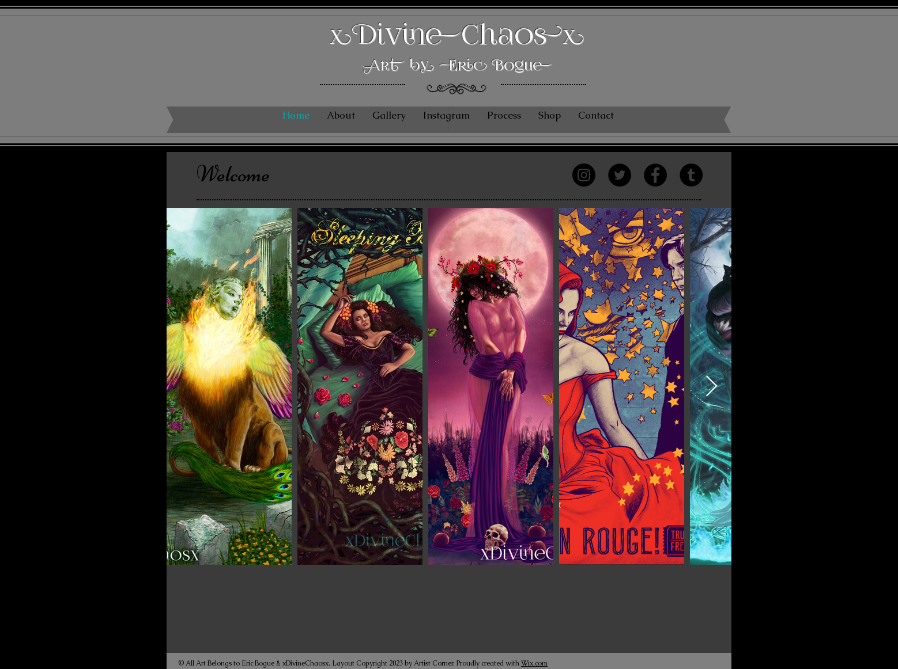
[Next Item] (711, 386)
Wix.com (534, 663)
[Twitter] (619, 175)
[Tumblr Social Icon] (691, 175)
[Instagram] (583, 175)
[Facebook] (655, 175)
